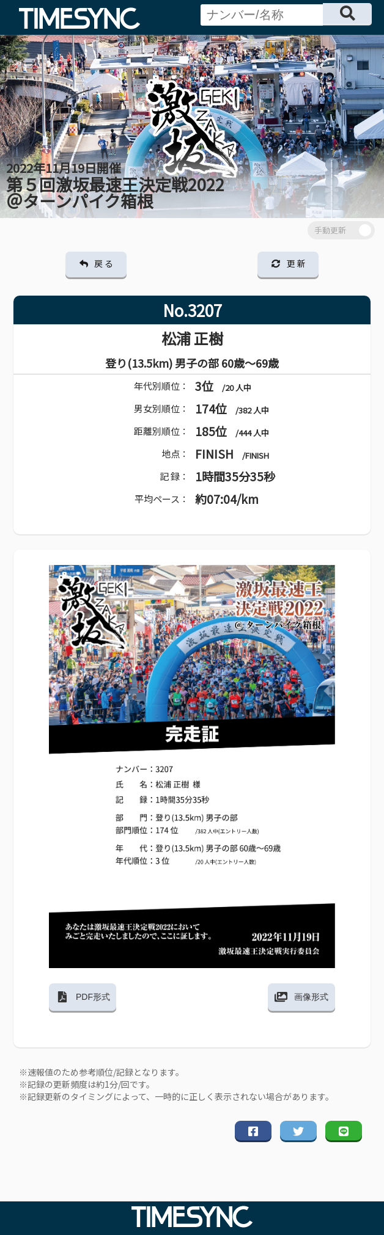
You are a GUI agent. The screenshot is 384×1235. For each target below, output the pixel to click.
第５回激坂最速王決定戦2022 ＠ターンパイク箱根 (115, 186)
